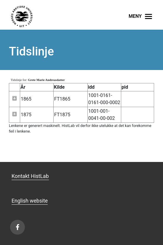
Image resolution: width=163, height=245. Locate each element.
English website (30, 201)
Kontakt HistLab (30, 176)
